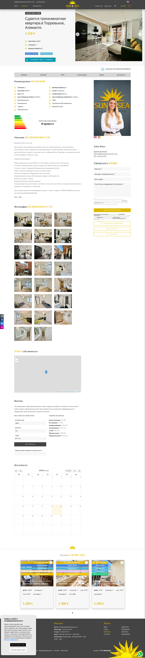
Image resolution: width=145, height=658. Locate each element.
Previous (77, 34)
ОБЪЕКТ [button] (25, 6)
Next (140, 34)
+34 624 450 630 (100, 156)
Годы (17, 435)
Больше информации (11, 640)
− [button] (16, 360)
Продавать (37, 6)
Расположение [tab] (82, 75)
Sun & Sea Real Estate (72, 4)
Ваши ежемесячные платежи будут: (28, 450)
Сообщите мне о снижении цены (41, 60)
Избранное (125, 634)
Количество (19, 420)
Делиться (112, 229)
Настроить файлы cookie (18, 650)
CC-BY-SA (78, 391)
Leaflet (54, 391)
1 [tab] (72, 612)
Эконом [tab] (101, 75)
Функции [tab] (24, 75)
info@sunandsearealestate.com (24, 2)
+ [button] (16, 358)
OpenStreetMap (65, 391)
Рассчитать (30, 444)
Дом (16, 6)
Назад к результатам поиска (116, 69)
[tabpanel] (37, 584)
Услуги (107, 634)
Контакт (108, 6)
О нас (106, 629)
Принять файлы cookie (18, 645)
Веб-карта (64, 650)
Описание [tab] (43, 75)
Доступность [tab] (121, 75)
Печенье (57, 650)
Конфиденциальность (46, 650)
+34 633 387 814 (40, 2)
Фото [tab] (62, 75)
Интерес (18, 428)
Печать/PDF (112, 234)
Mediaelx (107, 650)
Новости (99, 6)
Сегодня (68, 470)
